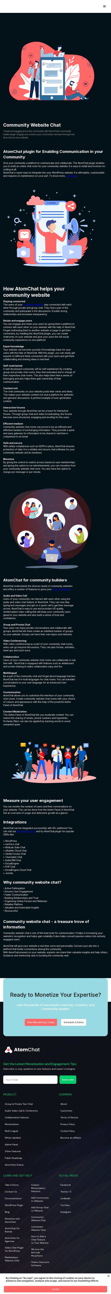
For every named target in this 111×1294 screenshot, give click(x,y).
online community (61, 589)
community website (33, 304)
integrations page (26, 831)
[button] (104, 6)
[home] (4, 6)
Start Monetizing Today (40, 1022)
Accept (55, 1289)
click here (71, 175)
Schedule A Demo (74, 1022)
